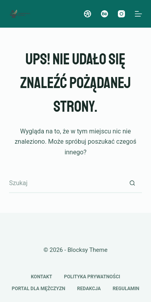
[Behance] (104, 13)
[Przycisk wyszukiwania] (132, 183)
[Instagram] (121, 13)
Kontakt (41, 276)
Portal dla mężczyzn (38, 288)
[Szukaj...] (65, 183)
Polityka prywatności (92, 276)
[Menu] (138, 13)
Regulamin (126, 288)
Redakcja (89, 288)
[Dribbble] (87, 13)
